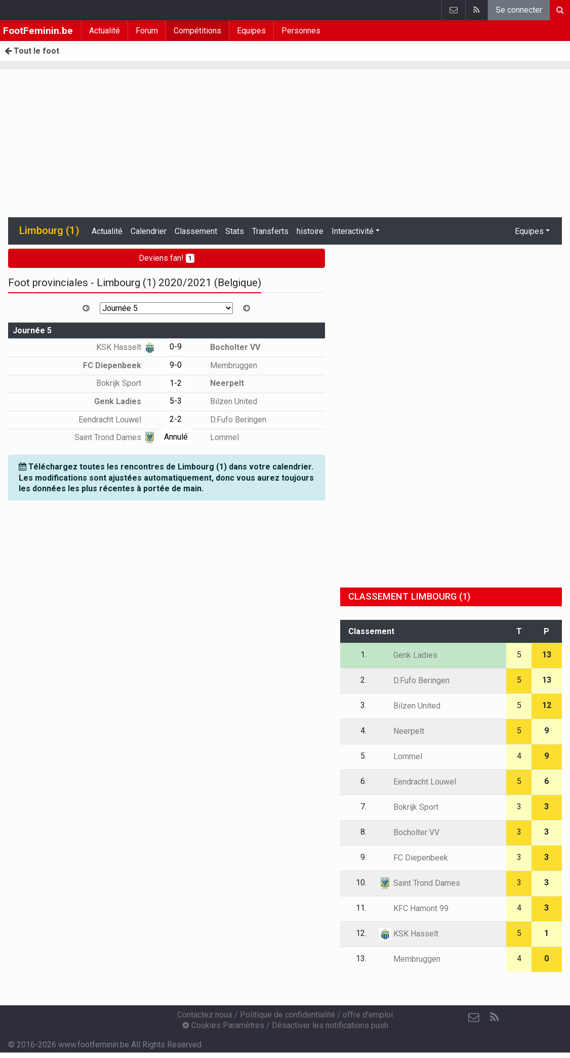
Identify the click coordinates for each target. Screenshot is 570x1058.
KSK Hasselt (126, 347)
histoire (310, 231)
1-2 (176, 383)
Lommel (217, 437)
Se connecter (519, 10)
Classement (196, 231)
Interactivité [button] (353, 231)
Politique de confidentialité (287, 1015)
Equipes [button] (529, 231)
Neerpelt (219, 383)
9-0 (176, 365)
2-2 (176, 419)
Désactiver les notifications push (330, 1025)
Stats (234, 231)
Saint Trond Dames (115, 437)
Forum (147, 30)
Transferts (270, 231)
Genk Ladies (125, 401)
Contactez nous (204, 1015)
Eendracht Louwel (117, 419)
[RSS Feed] (494, 1017)
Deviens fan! (166, 258)
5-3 (176, 401)
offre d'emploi (368, 1015)
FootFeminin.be (38, 30)
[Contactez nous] (474, 1017)
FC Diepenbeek (119, 365)
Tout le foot (32, 51)
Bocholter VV (227, 347)
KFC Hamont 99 (414, 908)
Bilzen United (226, 401)
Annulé (176, 437)
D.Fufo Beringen (230, 419)
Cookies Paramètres (223, 1025)
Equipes (251, 30)
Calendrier (149, 231)
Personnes (300, 30)
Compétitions (197, 30)
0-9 (176, 346)
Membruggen (226, 365)
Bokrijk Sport (126, 383)
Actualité (104, 30)
